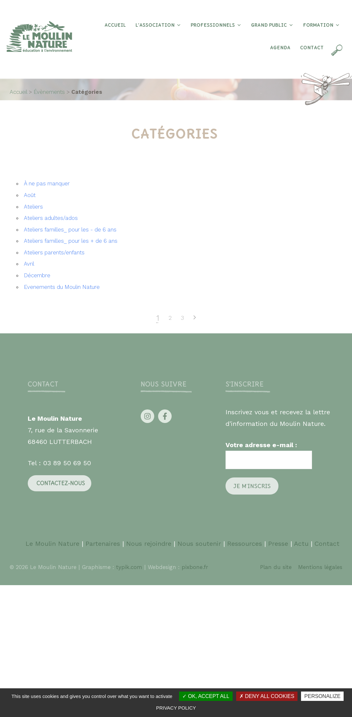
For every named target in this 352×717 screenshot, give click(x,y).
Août (29, 195)
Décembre (37, 275)
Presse (278, 543)
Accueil (115, 25)
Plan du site (276, 567)
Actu (301, 543)
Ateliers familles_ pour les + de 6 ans (70, 241)
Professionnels (216, 25)
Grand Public (272, 25)
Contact (312, 48)
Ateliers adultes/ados (51, 218)
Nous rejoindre (148, 543)
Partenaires (103, 543)
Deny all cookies (266, 696)
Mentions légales (320, 567)
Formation (321, 25)
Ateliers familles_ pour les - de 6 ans (70, 229)
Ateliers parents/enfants (54, 252)
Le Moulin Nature (52, 543)
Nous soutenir (199, 543)
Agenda (280, 48)
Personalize (322, 696)
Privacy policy (176, 708)
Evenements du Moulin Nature (62, 287)
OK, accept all (205, 696)
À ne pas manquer (47, 183)
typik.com (130, 567)
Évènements (49, 92)
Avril (29, 263)
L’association (158, 25)
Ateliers (33, 206)
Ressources (244, 543)
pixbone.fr (194, 567)
